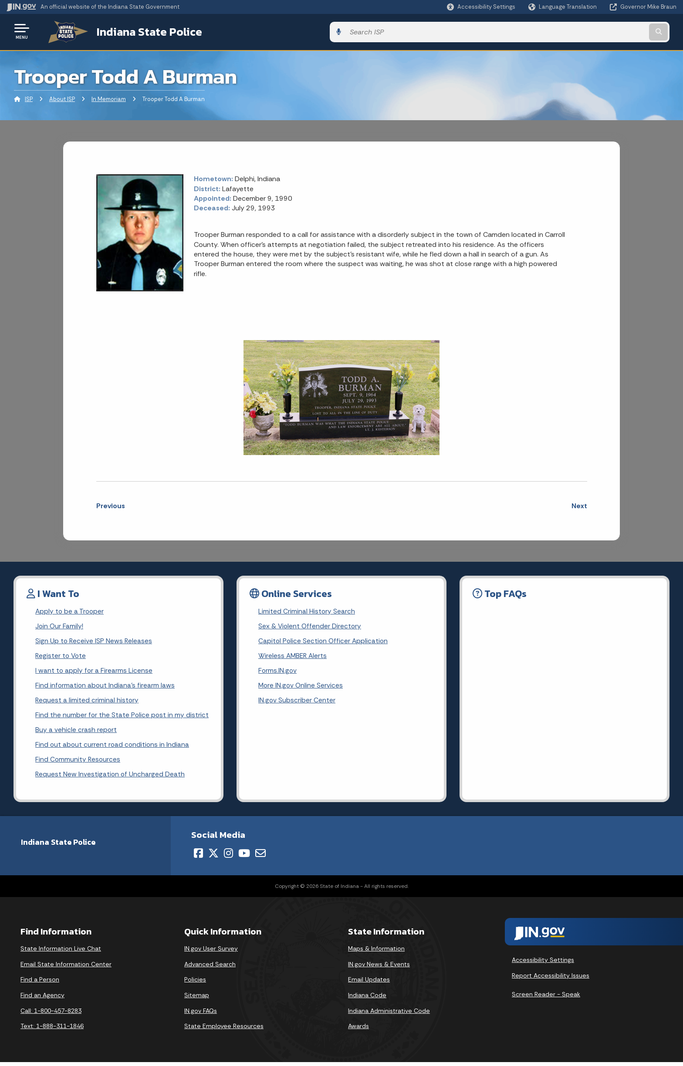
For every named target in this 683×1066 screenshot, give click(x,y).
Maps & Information (376, 953)
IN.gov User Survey (211, 953)
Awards (358, 1030)
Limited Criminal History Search (306, 609)
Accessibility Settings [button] (543, 964)
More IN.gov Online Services (301, 686)
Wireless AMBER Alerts (293, 656)
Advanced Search (210, 968)
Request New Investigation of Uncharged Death (110, 778)
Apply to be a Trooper (70, 609)
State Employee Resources (224, 1030)
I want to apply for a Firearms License (94, 671)
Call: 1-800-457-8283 (50, 1015)
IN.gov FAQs (200, 1015)
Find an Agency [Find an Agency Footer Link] (42, 999)
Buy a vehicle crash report (76, 732)
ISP (29, 97)
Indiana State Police (139, 31)
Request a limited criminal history (87, 701)
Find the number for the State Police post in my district (122, 717)
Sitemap (196, 999)
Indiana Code (367, 999)
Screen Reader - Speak (546, 998)
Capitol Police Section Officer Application (324, 640)
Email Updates (369, 984)
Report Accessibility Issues (550, 979)
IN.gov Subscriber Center (297, 701)
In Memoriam (108, 97)
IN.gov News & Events (379, 968)
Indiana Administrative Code (389, 1015)
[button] (481, 7)
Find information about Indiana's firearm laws (105, 686)
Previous (110, 504)
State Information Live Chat (60, 953)
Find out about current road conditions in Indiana (113, 747)
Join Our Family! (60, 625)
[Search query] (598, 31)
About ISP (62, 97)
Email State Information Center (66, 968)
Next (579, 504)
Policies (195, 984)
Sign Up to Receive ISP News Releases (94, 640)
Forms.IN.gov (278, 671)
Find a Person (39, 984)
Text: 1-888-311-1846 (52, 1030)
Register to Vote (61, 656)
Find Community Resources (78, 763)
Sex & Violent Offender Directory (310, 625)
